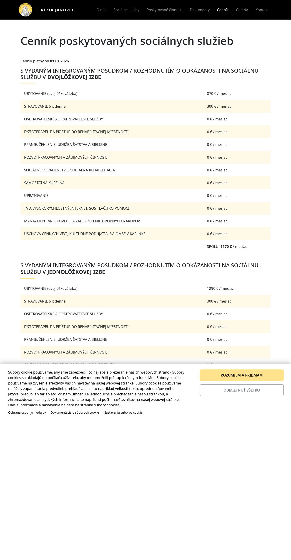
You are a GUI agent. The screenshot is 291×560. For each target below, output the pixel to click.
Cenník (223, 9)
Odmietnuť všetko (241, 390)
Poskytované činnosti (165, 9)
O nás (101, 9)
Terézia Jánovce (55, 10)
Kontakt (262, 9)
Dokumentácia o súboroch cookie (74, 412)
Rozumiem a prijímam (242, 375)
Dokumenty (200, 9)
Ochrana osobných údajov (27, 412)
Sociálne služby (126, 9)
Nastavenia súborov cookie (123, 412)
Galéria (242, 9)
